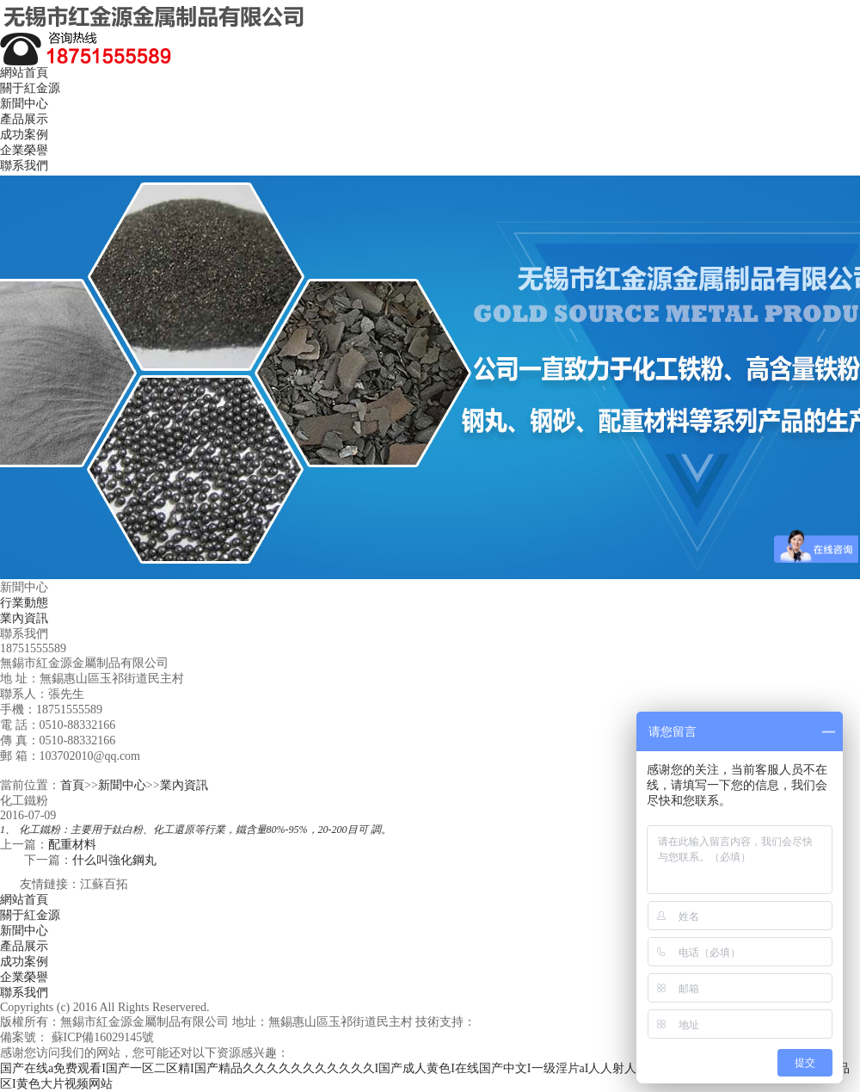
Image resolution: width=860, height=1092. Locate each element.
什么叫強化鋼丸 (114, 860)
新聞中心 (24, 103)
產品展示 (24, 119)
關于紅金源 (30, 88)
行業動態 (24, 602)
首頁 (72, 785)
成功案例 (24, 134)
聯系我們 (24, 165)
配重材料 (72, 844)
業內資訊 (24, 618)
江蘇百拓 (104, 884)
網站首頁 (24, 72)
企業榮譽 (24, 150)
